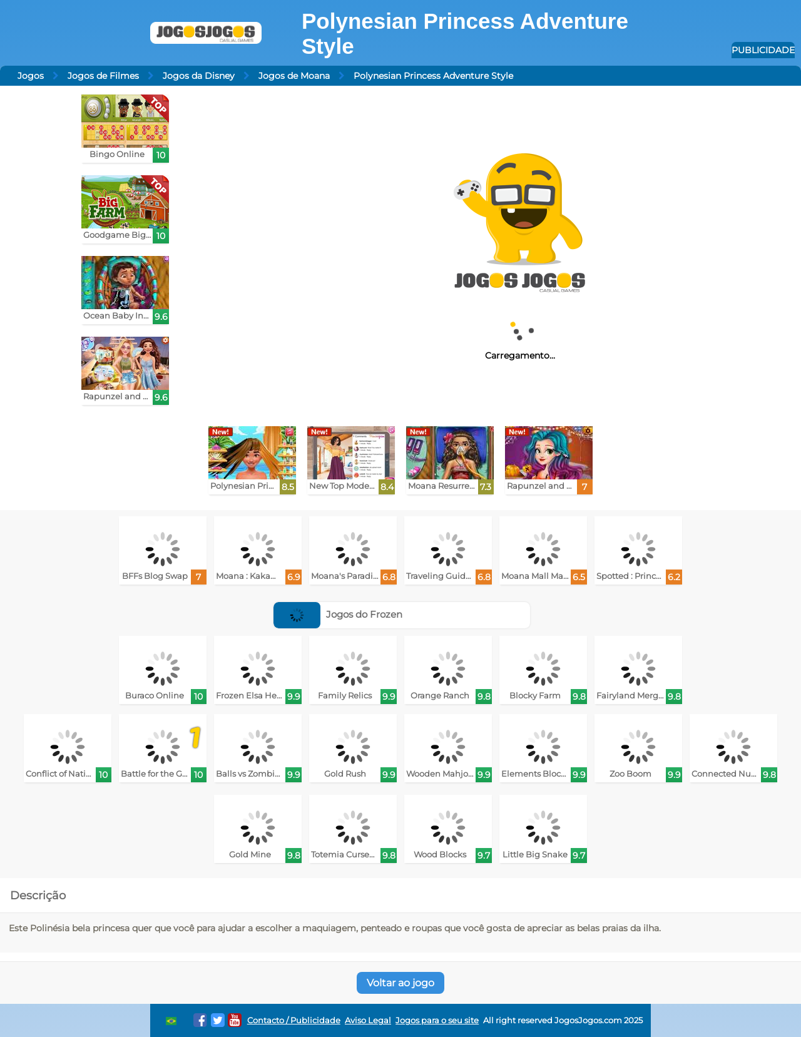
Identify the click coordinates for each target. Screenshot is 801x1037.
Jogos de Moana (294, 75)
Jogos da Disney (199, 75)
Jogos (31, 75)
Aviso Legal (368, 1020)
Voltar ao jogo (400, 983)
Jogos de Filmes (103, 75)
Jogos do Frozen (337, 614)
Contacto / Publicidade (293, 1020)
